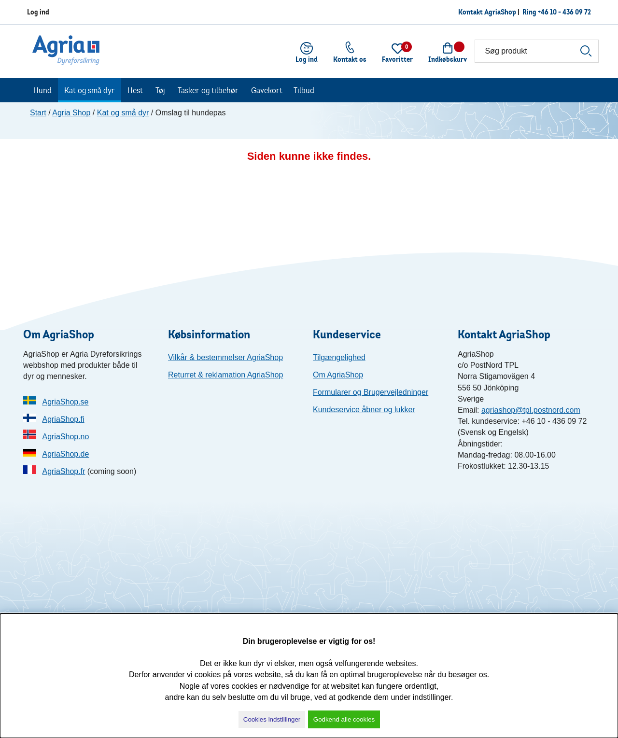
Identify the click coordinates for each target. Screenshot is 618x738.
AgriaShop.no (65, 436)
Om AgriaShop (338, 375)
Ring (530, 11)
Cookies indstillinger (272, 719)
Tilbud (304, 90)
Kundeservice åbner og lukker (364, 409)
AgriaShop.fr (63, 471)
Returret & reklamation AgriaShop (225, 375)
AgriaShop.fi (63, 419)
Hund (42, 90)
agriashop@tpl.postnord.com (530, 410)
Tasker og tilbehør (208, 90)
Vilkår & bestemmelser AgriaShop (225, 357)
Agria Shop (71, 113)
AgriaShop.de (65, 454)
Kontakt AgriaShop (487, 11)
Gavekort (266, 90)
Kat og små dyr (89, 90)
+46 (564, 11)
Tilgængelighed (339, 357)
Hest (135, 90)
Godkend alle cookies (344, 719)
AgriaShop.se (65, 402)
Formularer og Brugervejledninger (370, 392)
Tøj (160, 90)
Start (38, 113)
